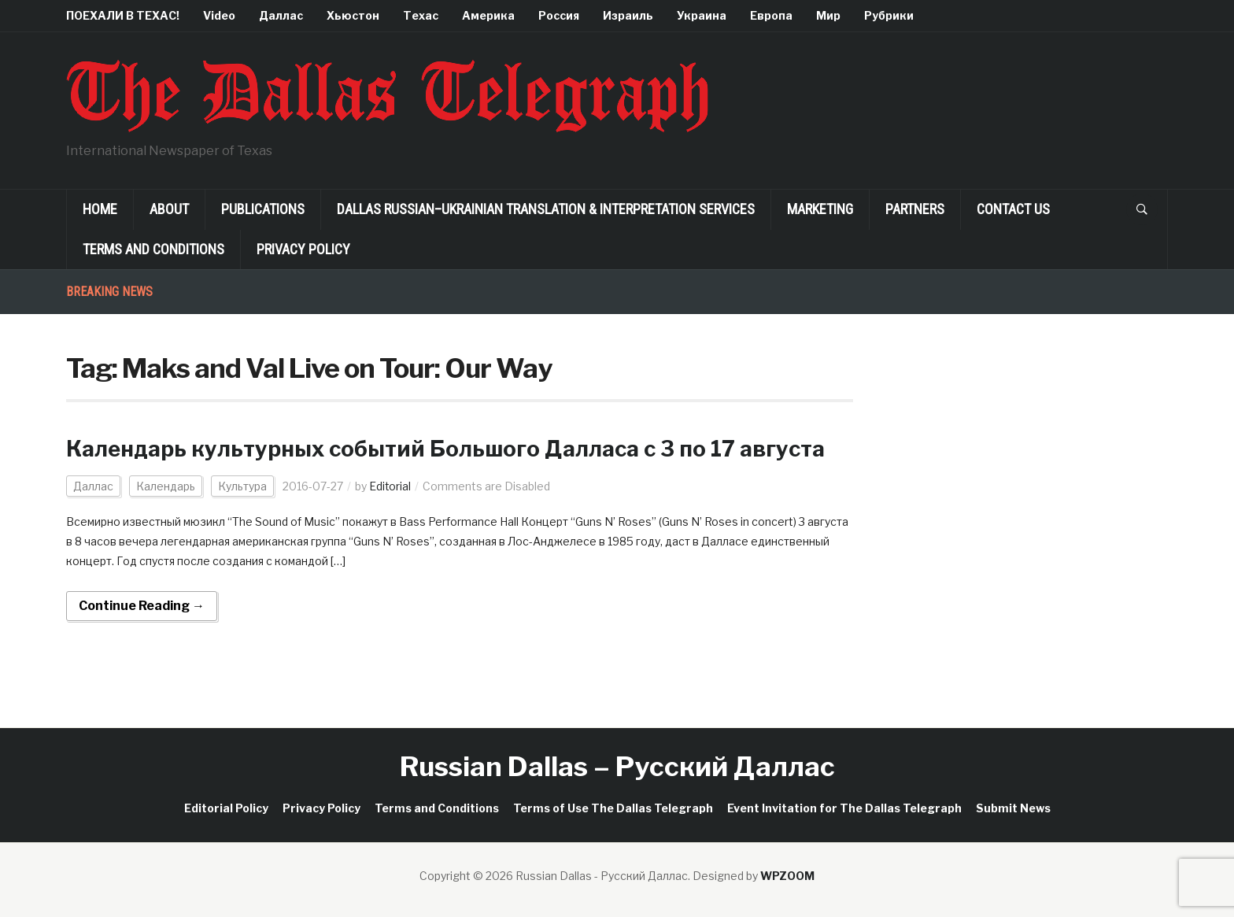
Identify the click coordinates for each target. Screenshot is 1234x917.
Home (100, 209)
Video (219, 15)
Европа (771, 15)
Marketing (820, 209)
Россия (558, 15)
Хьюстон (353, 15)
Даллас (281, 15)
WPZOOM (787, 875)
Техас (420, 15)
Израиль (628, 15)
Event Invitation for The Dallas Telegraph (844, 808)
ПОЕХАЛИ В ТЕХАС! (122, 15)
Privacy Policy (303, 249)
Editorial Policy (226, 808)
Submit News (1013, 808)
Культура (242, 486)
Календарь (165, 486)
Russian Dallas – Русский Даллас (617, 766)
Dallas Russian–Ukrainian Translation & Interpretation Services (546, 209)
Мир (828, 15)
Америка (488, 15)
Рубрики (889, 15)
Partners (914, 209)
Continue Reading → (142, 605)
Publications (263, 209)
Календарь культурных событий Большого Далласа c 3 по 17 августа (451, 448)
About (169, 209)
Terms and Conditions (153, 249)
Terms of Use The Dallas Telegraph (613, 808)
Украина (701, 15)
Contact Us (1013, 209)
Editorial (390, 486)
